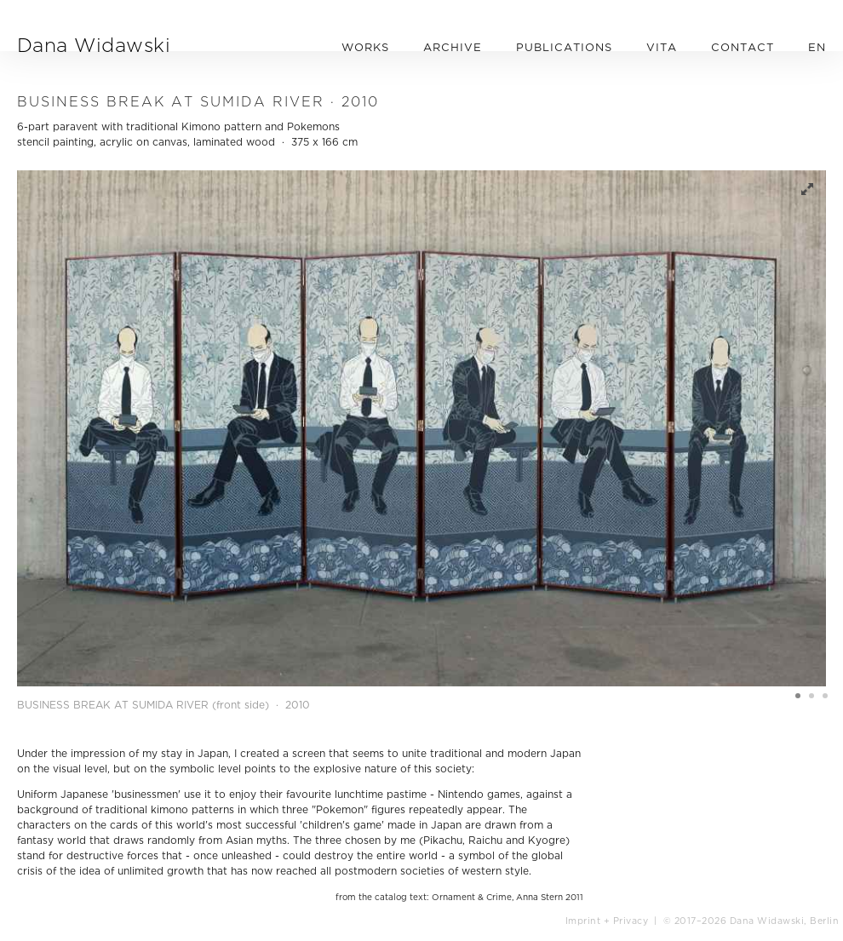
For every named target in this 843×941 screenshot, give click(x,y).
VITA (661, 47)
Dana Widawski (93, 45)
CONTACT (742, 47)
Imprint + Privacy (607, 920)
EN (817, 47)
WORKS (365, 47)
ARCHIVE (452, 47)
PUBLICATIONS (564, 47)
